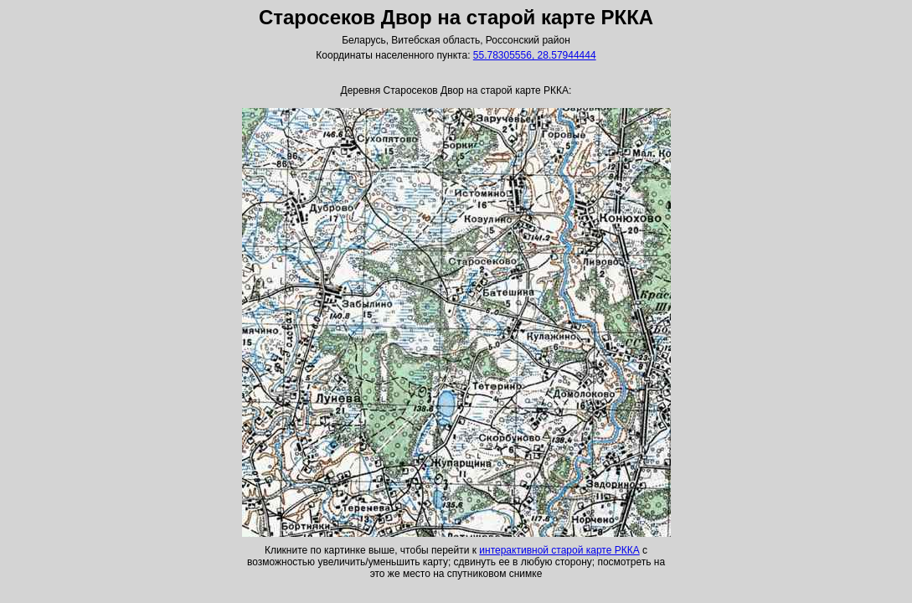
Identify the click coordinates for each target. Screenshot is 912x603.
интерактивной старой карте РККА (559, 550)
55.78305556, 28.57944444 (534, 55)
